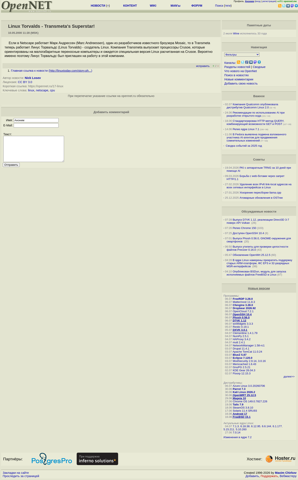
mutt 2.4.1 (239, 342)
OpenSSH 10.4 (242, 314)
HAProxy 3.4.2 (242, 339)
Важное (259, 96)
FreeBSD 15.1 (242, 416)
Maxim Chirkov (286, 472)
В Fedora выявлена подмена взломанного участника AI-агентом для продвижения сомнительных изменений (256, 137)
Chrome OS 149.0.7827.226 (250, 401)
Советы (259, 159)
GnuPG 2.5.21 (241, 367)
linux (31, 90)
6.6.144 (266, 426)
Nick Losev (33, 78)
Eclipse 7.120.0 (242, 357)
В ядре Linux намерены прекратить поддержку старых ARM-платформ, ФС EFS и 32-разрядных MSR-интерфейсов (259, 263)
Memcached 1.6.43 (244, 364)
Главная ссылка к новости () (51, 70)
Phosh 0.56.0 (241, 317)
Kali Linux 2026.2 (244, 392)
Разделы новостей (237, 67)
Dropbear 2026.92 (244, 308)
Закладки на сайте (16, 472)
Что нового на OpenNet (240, 71)
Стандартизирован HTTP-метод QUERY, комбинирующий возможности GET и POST (255, 122)
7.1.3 (236, 426)
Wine (236, 33)
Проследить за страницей (21, 476)
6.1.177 (277, 426)
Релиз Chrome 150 (244, 228)
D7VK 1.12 (239, 320)
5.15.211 (228, 429)
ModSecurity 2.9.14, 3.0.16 (249, 361)
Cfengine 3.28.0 (243, 305)
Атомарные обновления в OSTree (261, 197)
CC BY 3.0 (25, 82)
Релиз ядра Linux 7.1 (246, 129)
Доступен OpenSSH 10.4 (248, 233)
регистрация (269, 1)
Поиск (219, 5)
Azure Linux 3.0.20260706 (249, 385)
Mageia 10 (239, 398)
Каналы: (230, 62)
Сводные (259, 67)
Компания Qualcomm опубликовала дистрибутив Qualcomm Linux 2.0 (252, 106)
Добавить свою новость (241, 83)
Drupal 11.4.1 (241, 348)
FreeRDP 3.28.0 (243, 298)
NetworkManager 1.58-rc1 (249, 345)
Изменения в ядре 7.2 (237, 437)
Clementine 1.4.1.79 (245, 333)
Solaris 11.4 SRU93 (245, 410)
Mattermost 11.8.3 (244, 301)
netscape (42, 90)
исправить (203, 66)
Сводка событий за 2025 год (244, 145)
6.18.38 (245, 426)
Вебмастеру (288, 476)
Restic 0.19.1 (241, 326)
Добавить (252, 476)
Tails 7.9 (238, 404)
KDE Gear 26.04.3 (244, 370)
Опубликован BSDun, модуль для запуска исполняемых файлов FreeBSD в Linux (256, 273)
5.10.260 (241, 429)
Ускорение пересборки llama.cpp (260, 192)
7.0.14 (236, 432)
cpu (52, 90)
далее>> (288, 376)
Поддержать (269, 476)
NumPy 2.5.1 (241, 336)
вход (258, 1)
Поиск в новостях (236, 75)
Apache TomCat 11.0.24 (247, 351)
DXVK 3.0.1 (240, 329)
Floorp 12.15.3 (242, 373)
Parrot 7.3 (239, 389)
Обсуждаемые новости (259, 211)
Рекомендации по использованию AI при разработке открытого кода (256, 114)
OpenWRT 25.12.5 (244, 395)
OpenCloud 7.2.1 (243, 311)
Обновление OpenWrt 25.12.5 (251, 254)
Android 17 (240, 413)
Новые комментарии (238, 79)
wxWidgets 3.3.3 (243, 323)
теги (228, 5)
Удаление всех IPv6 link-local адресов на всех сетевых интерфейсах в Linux (259, 186)
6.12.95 (255, 426)
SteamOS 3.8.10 (243, 407)
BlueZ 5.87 (240, 354)
